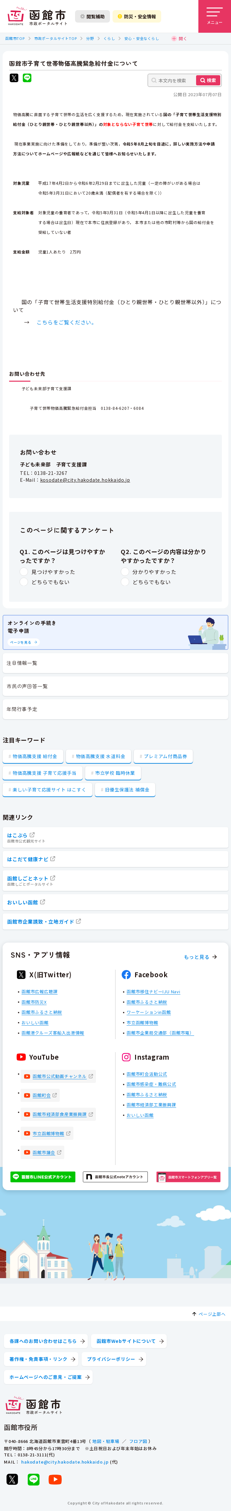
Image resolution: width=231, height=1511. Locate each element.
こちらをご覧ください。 (67, 322)
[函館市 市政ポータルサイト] (37, 16)
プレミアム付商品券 (165, 756)
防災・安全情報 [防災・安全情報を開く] (137, 16)
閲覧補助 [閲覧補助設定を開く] (92, 16)
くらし (109, 38)
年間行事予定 (22, 708)
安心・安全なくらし (141, 38)
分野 (90, 38)
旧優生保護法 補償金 (127, 789)
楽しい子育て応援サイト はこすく (49, 789)
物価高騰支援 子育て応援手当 (45, 773)
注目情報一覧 (22, 662)
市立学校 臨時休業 (115, 773)
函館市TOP (15, 38)
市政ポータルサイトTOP (55, 38)
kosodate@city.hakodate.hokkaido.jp (85, 480)
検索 (211, 80)
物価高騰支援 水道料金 (101, 756)
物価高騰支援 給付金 (35, 756)
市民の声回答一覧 (27, 686)
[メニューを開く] (214, 16)
